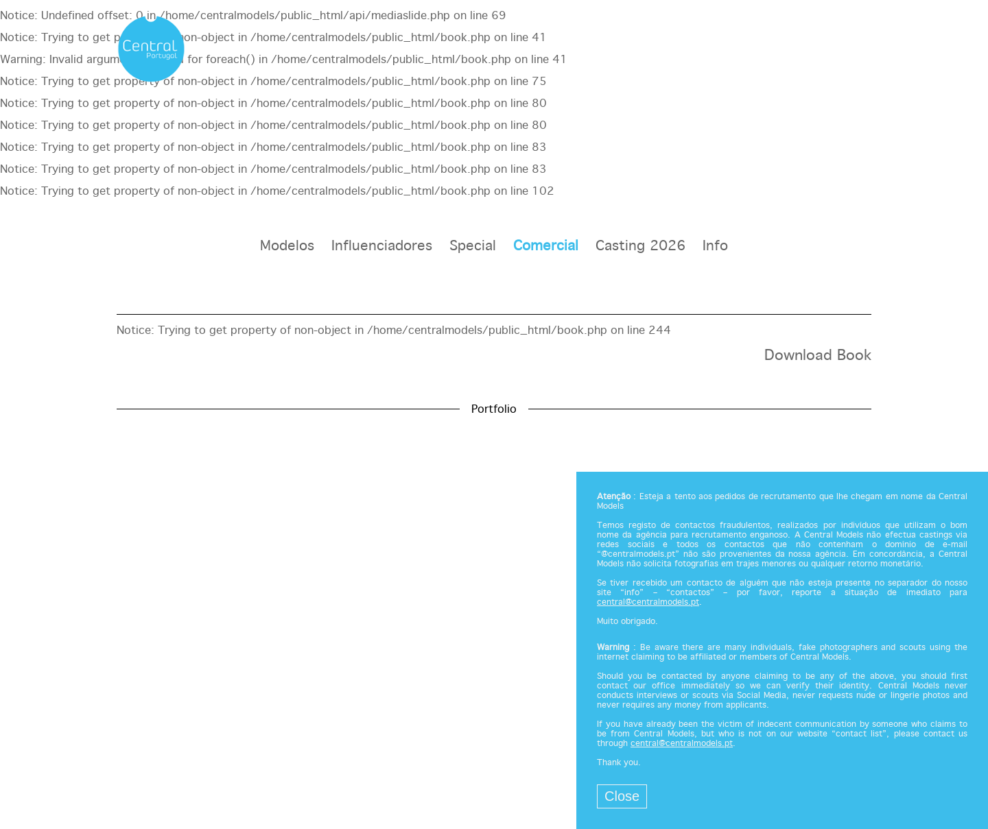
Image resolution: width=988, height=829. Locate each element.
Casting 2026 (640, 246)
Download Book (817, 355)
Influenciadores (381, 246)
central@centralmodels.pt (648, 603)
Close (621, 796)
